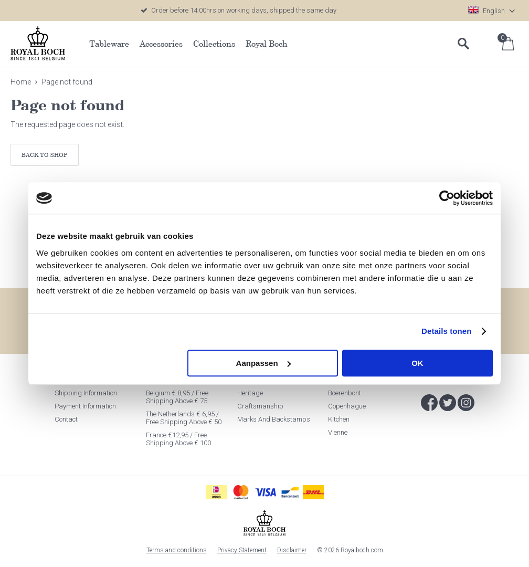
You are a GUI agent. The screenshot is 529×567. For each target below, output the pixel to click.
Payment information (85, 406)
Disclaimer (291, 550)
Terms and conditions (176, 550)
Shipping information (86, 393)
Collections (214, 43)
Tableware (109, 43)
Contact (66, 419)
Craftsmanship (260, 406)
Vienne (337, 432)
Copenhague (347, 406)
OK (417, 363)
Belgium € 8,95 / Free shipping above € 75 (177, 397)
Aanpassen (263, 363)
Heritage (250, 393)
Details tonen (446, 331)
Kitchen (339, 419)
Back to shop (45, 155)
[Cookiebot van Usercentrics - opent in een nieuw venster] (447, 198)
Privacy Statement (242, 550)
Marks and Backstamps (273, 419)
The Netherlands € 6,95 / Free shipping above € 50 (183, 418)
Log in (487, 43)
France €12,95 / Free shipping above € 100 (178, 439)
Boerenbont (344, 393)
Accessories (161, 43)
